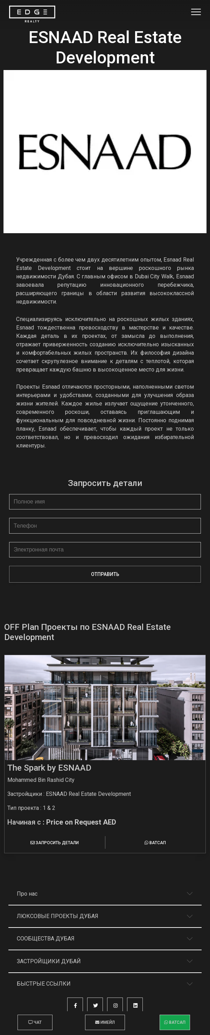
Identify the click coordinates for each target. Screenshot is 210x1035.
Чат (35, 1022)
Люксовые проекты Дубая (57, 916)
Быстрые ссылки (44, 983)
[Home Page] (32, 14)
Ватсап (155, 842)
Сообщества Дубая (46, 938)
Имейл (105, 1022)
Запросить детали (54, 842)
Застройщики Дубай (49, 961)
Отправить (105, 574)
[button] (75, 1005)
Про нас (27, 893)
